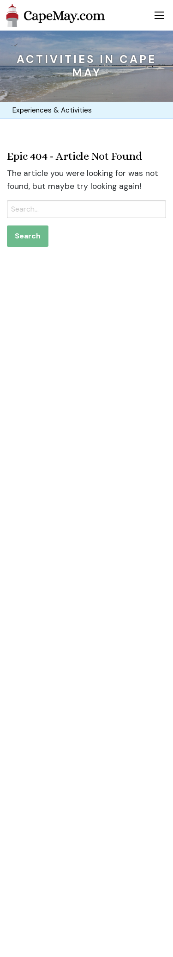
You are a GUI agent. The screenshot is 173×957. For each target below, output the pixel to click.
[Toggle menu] (159, 15)
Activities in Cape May (86, 66)
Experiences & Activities (50, 110)
